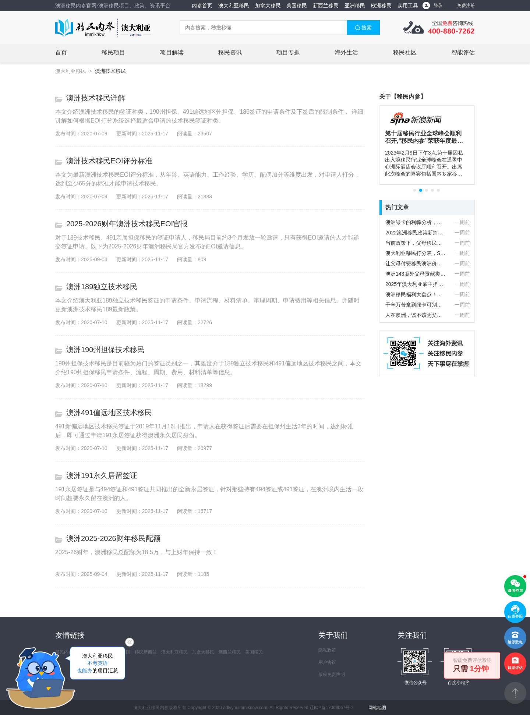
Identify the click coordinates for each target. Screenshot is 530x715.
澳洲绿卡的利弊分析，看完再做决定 (415, 222)
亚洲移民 (354, 5)
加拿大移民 (268, 5)
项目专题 (288, 52)
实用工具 (408, 5)
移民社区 (405, 52)
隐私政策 (327, 650)
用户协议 (327, 662)
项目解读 (172, 52)
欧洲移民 (381, 5)
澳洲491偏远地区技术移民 (109, 412)
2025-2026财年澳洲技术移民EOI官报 (127, 224)
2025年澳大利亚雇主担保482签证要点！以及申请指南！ (415, 284)
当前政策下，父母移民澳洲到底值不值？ (415, 243)
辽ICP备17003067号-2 (332, 707)
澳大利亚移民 (233, 5)
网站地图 (377, 707)
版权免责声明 (331, 674)
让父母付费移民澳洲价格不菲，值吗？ (415, 263)
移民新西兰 (146, 652)
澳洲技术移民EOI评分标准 (109, 161)
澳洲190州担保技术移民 (105, 350)
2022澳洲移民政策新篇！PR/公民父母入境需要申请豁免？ (415, 233)
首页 (61, 52)
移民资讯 (230, 52)
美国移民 (296, 5)
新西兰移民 (326, 5)
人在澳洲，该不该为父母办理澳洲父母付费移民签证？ (415, 315)
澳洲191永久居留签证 (101, 475)
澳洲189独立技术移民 (101, 287)
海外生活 (346, 52)
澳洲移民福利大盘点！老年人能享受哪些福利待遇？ (415, 294)
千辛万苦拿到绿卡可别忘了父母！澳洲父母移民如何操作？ (415, 305)
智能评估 (463, 52)
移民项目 (113, 52)
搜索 (363, 28)
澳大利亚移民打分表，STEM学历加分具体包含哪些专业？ (415, 253)
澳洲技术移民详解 (95, 98)
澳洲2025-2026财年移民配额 (113, 538)
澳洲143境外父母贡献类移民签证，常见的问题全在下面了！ (415, 274)
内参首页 (202, 5)
